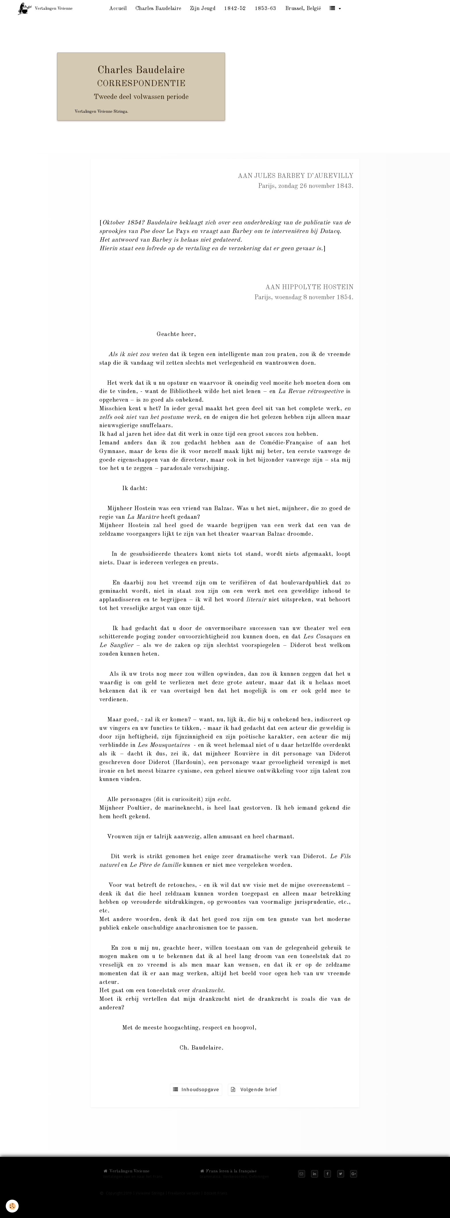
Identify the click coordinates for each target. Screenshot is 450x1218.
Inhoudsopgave (196, 1090)
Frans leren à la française (228, 1171)
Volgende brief (254, 1090)
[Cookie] (12, 1206)
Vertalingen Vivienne (126, 1171)
